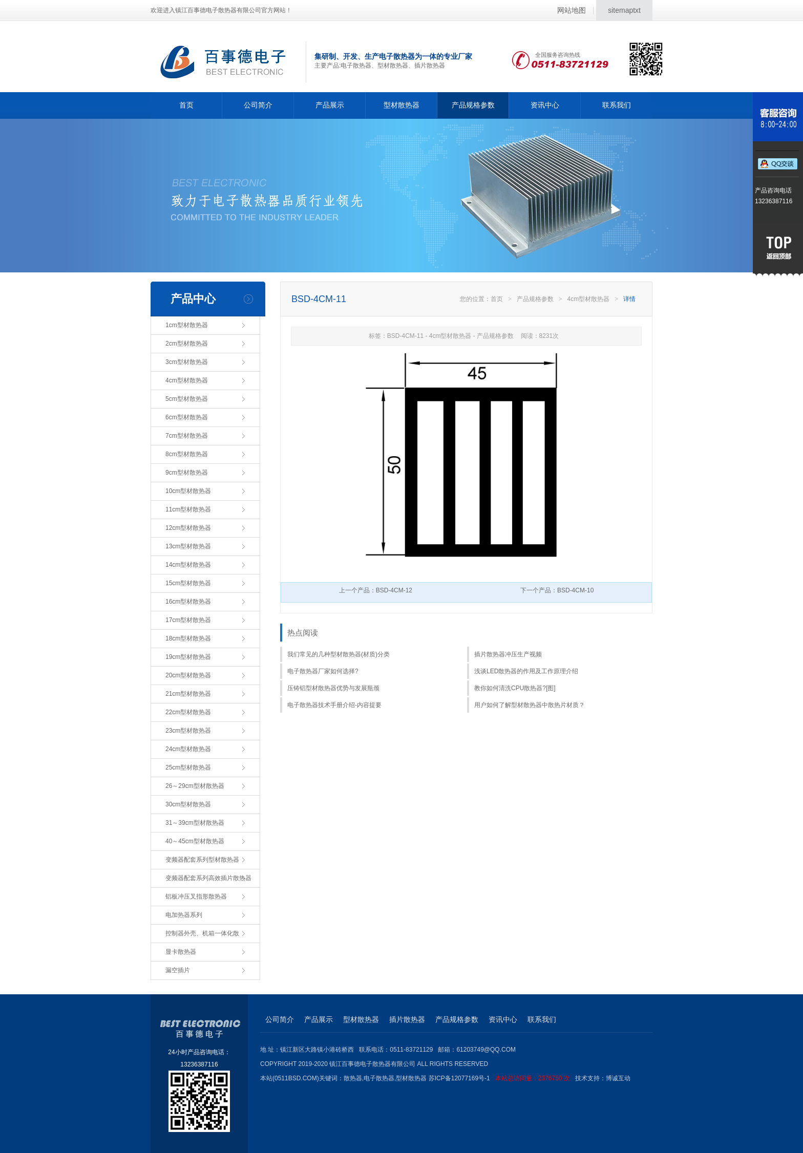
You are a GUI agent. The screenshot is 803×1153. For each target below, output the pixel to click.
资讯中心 (545, 105)
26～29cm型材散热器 (194, 785)
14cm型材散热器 (188, 564)
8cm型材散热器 (186, 454)
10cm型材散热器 (188, 491)
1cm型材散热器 (186, 325)
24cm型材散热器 (188, 749)
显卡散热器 (180, 951)
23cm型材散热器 (188, 730)
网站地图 (571, 10)
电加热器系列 (183, 915)
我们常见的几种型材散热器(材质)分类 (338, 654)
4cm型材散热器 (186, 380)
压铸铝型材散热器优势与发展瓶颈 (333, 688)
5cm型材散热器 (186, 398)
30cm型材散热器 (188, 804)
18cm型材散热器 (188, 638)
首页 (186, 105)
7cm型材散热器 (186, 435)
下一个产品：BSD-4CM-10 (557, 590)
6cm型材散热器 (186, 417)
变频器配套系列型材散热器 (202, 859)
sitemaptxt (624, 10)
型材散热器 (401, 105)
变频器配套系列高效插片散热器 (208, 878)
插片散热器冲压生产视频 (508, 654)
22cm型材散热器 (188, 712)
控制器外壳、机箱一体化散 (202, 933)
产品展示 (329, 105)
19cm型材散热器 (188, 656)
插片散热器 (407, 1019)
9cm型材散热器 (186, 472)
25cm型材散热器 (188, 767)
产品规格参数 (473, 105)
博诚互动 (618, 1078)
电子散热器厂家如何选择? (322, 671)
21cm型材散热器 (188, 693)
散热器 (353, 1078)
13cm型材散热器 (188, 546)
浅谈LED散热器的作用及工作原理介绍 (526, 671)
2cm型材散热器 (186, 343)
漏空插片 (177, 970)
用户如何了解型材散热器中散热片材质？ (529, 705)
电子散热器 (379, 1078)
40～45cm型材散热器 (194, 841)
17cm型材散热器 (188, 620)
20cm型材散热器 (188, 675)
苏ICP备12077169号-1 (502, 1078)
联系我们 (616, 105)
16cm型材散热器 (188, 601)
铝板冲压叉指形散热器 (196, 896)
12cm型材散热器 (188, 527)
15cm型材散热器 (188, 583)
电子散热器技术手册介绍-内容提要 (334, 705)
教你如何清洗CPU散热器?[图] (515, 688)
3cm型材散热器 (186, 362)
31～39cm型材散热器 (194, 822)
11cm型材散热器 (188, 509)
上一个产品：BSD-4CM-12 (375, 590)
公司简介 (258, 105)
